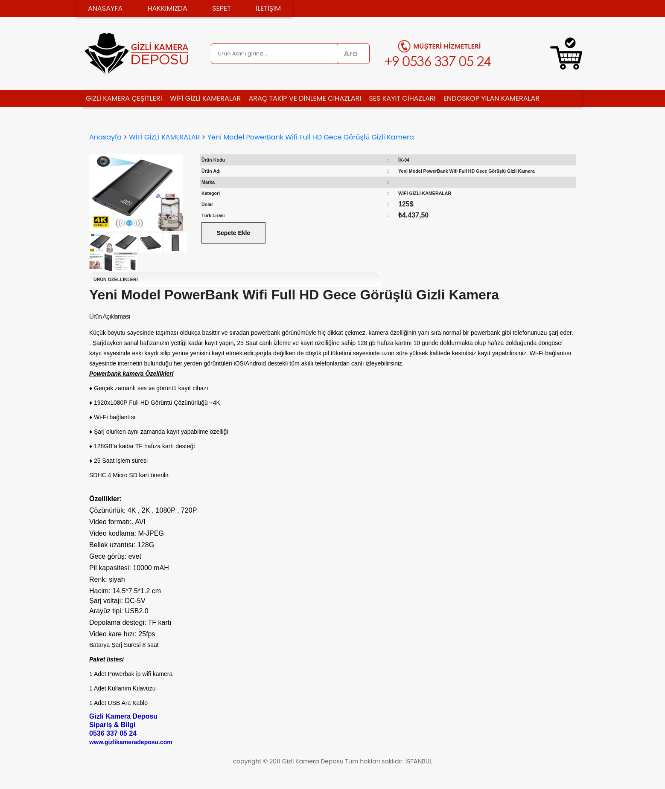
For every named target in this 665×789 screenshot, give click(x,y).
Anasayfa (105, 137)
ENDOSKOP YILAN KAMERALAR (491, 98)
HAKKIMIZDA (167, 8)
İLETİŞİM (268, 8)
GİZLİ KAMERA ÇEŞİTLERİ (124, 98)
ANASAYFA (105, 8)
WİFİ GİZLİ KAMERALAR (205, 98)
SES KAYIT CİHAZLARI (402, 98)
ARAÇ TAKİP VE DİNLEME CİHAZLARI (304, 98)
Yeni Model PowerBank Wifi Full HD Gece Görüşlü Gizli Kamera (310, 137)
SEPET (221, 8)
